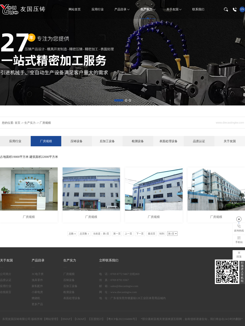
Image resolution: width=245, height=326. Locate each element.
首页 (18, 122)
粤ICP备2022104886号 (121, 319)
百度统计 (96, 319)
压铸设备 (76, 141)
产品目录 (120, 9)
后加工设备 (107, 141)
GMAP (80, 319)
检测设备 (138, 141)
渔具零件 (37, 280)
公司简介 (5, 274)
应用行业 (98, 9)
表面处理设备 (168, 141)
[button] (118, 100)
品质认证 (199, 141)
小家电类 (37, 292)
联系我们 (198, 9)
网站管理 (51, 319)
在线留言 (5, 292)
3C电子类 (38, 274)
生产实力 (146, 9)
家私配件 (37, 286)
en (242, 9)
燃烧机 (36, 298)
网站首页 (75, 9)
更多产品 (37, 304)
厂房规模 (46, 141)
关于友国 (172, 9)
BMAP (66, 319)
